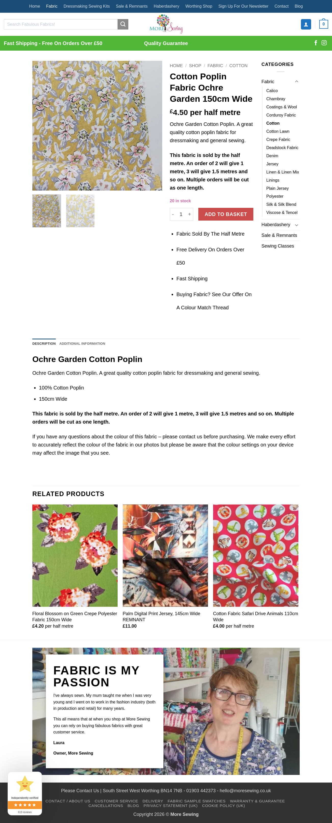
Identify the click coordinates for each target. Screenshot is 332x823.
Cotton (238, 65)
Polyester (274, 196)
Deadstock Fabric (282, 147)
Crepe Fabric (278, 139)
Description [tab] (46, 344)
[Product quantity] (181, 214)
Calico (272, 90)
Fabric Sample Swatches (197, 802)
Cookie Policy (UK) (223, 807)
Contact (281, 6)
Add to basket (226, 214)
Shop (195, 65)
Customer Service (116, 802)
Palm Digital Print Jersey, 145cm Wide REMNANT (161, 617)
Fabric (51, 6)
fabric (189, 155)
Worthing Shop (198, 6)
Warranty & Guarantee (257, 802)
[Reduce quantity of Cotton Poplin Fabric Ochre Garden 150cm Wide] (173, 214)
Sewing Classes (277, 246)
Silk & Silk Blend (281, 204)
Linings (272, 180)
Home (34, 6)
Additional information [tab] (93, 344)
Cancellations (105, 807)
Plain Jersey (277, 188)
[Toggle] (297, 81)
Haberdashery (166, 6)
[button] (306, 24)
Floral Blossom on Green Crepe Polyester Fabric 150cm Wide (74, 617)
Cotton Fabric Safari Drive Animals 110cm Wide (255, 617)
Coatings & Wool (281, 107)
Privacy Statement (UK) (171, 807)
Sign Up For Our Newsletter (243, 6)
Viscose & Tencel (282, 212)
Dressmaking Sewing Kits (87, 6)
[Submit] (123, 24)
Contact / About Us (68, 802)
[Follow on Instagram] (324, 43)
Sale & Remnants (132, 6)
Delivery (153, 802)
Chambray (275, 98)
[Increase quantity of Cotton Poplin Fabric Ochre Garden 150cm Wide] (189, 214)
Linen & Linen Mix (282, 172)
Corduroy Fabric (281, 115)
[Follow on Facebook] (315, 43)
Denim (272, 155)
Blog (299, 6)
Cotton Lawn (277, 131)
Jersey (272, 164)
